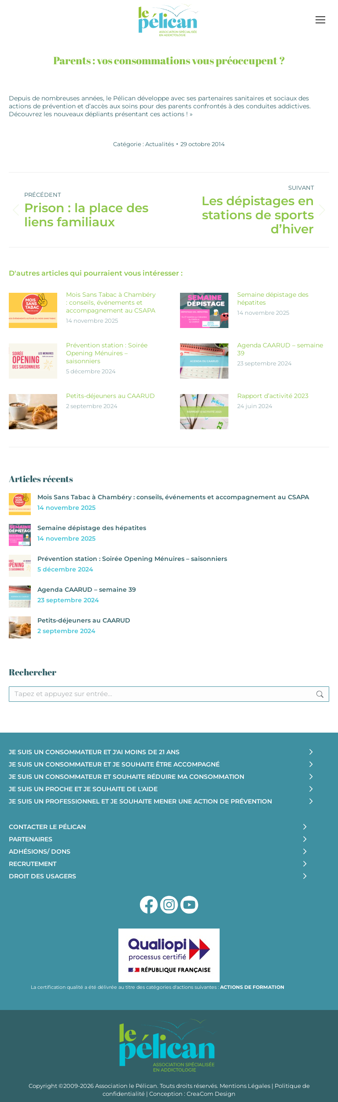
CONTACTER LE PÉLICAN (47, 827)
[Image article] (33, 310)
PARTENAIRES (30, 839)
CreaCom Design (211, 1093)
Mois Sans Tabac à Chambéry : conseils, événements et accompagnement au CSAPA (111, 302)
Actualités (159, 143)
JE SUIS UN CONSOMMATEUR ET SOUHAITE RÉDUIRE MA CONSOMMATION (126, 777)
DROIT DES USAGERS (42, 876)
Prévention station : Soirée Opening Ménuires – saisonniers (106, 353)
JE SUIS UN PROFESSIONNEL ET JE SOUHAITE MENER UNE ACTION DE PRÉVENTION (140, 801)
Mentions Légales (245, 1085)
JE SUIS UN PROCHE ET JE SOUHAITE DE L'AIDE (83, 789)
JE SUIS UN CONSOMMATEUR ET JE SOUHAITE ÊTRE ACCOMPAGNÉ (114, 764)
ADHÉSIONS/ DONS (39, 851)
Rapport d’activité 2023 (273, 396)
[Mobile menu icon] (320, 20)
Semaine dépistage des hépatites (273, 298)
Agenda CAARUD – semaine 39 (280, 349)
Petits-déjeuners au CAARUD (110, 396)
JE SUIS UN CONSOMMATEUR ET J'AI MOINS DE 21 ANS (94, 752)
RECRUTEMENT (32, 864)
